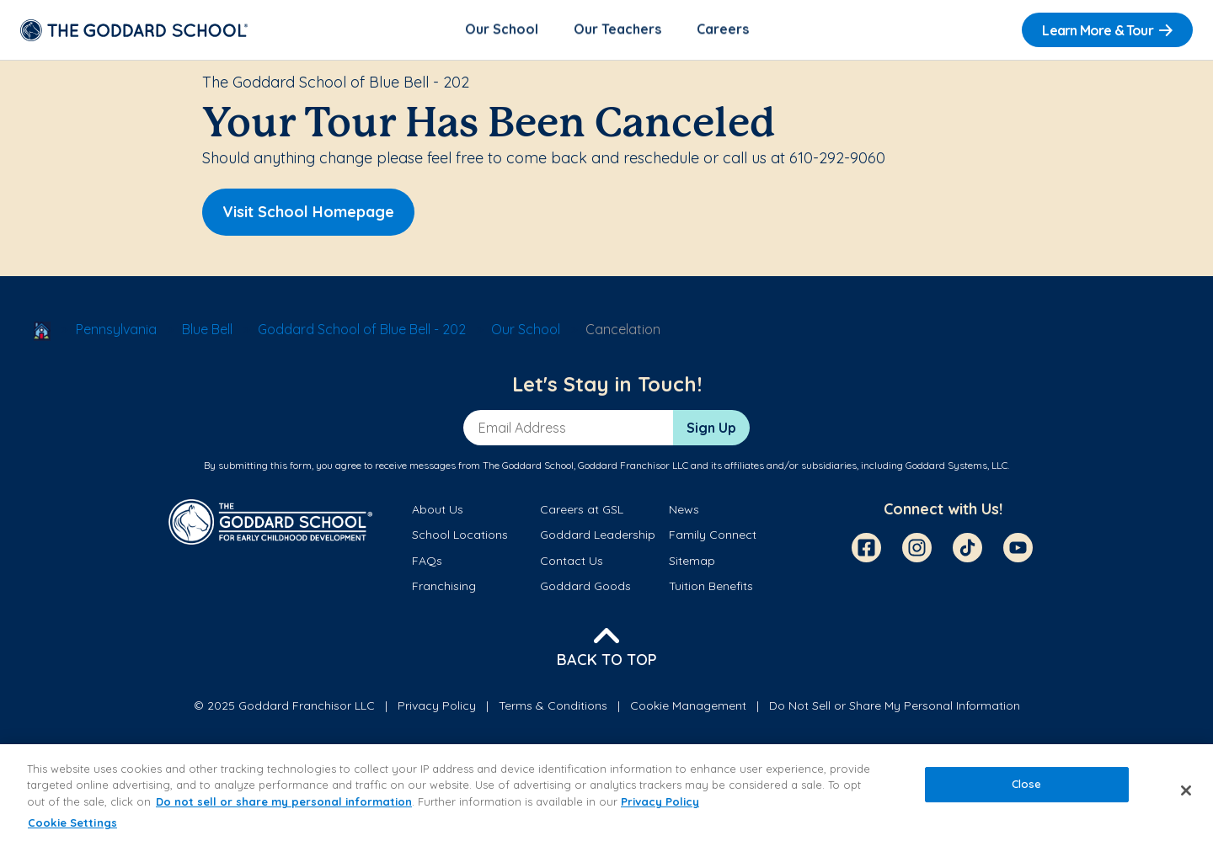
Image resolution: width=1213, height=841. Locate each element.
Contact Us (571, 561)
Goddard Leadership (597, 536)
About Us (437, 511)
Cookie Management (688, 706)
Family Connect (712, 536)
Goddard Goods (585, 587)
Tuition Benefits (711, 587)
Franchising (444, 587)
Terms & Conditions (553, 706)
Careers (723, 30)
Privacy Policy (437, 706)
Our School (501, 30)
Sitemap (692, 561)
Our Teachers (617, 30)
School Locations (460, 536)
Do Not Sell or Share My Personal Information (894, 706)
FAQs (427, 561)
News (684, 511)
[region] (606, 792)
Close (1027, 783)
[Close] (1186, 790)
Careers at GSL (581, 511)
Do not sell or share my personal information (284, 801)
